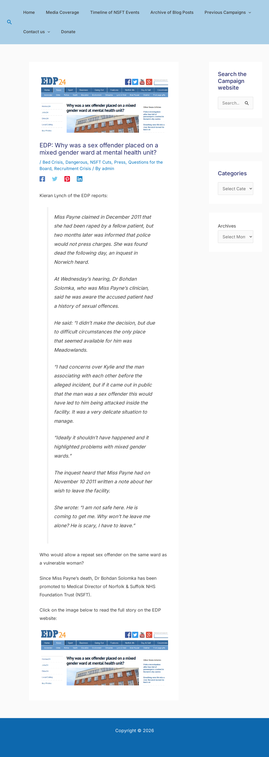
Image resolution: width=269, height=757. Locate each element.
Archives (227, 226)
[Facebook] (42, 179)
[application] (236, 12)
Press (122, 162)
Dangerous (77, 162)
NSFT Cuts (103, 162)
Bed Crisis (53, 162)
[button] (9, 22)
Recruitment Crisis (73, 168)
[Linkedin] (79, 179)
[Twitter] (55, 179)
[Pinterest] (67, 179)
